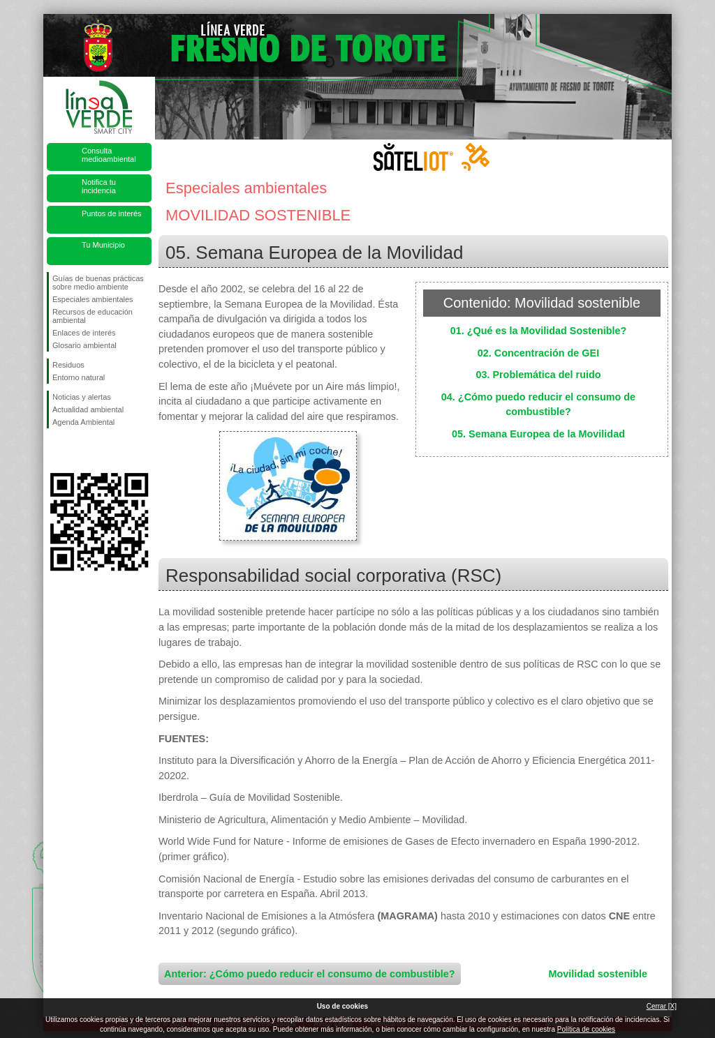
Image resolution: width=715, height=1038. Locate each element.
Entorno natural (78, 377)
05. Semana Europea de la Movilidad (538, 433)
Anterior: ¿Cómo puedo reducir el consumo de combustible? (309, 973)
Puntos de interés (112, 213)
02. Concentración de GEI (538, 353)
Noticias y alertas (81, 397)
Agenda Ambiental (83, 422)
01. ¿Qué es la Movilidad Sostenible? (538, 330)
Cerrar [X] (662, 1006)
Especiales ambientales (92, 299)
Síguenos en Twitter (78, 450)
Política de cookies (586, 1029)
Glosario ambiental (84, 345)
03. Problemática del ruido (538, 374)
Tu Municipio (103, 245)
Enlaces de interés (84, 333)
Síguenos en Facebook (55, 450)
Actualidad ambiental (88, 409)
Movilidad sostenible (597, 973)
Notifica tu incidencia (99, 186)
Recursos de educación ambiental (92, 316)
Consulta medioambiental (109, 154)
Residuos (68, 365)
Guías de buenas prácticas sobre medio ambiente (98, 282)
